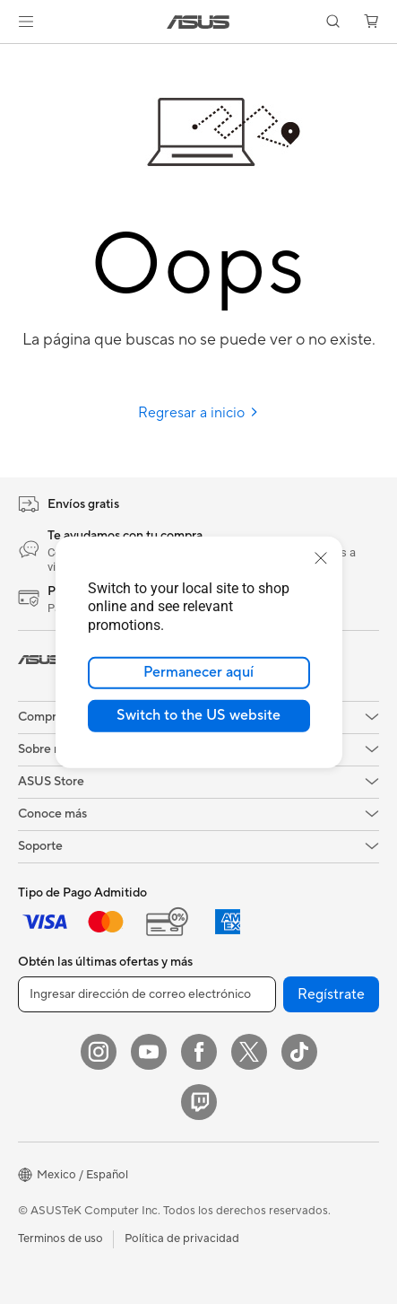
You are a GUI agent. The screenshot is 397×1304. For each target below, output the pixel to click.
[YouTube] (149, 1052)
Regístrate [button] (331, 994)
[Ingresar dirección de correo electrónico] (147, 994)
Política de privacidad (182, 1238)
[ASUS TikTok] (299, 1052)
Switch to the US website (198, 715)
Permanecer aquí (198, 672)
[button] (26, 21)
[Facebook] (199, 1052)
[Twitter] (249, 1052)
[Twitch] (199, 1102)
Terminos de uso (60, 1238)
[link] (198, 22)
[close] (321, 557)
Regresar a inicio (198, 413)
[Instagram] (99, 1052)
